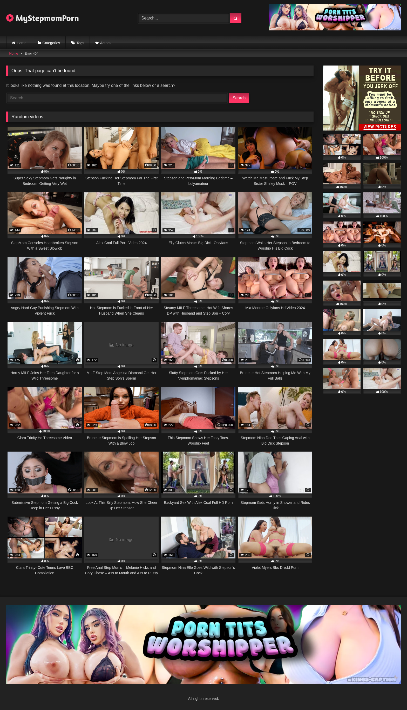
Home (21, 43)
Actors (105, 43)
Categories (51, 43)
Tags (80, 43)
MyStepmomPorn (42, 18)
